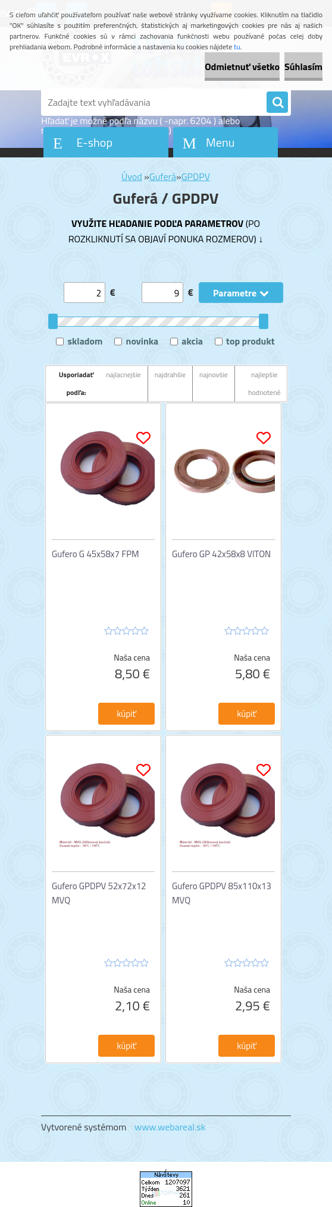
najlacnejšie (123, 374)
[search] (277, 102)
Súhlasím (303, 66)
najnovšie (213, 374)
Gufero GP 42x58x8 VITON (221, 554)
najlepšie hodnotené (264, 383)
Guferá (162, 176)
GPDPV (195, 176)
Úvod (131, 176)
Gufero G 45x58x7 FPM (95, 554)
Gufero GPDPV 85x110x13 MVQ (221, 893)
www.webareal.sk (170, 1127)
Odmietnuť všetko (242, 66)
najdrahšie (170, 374)
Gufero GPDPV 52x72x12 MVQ (99, 893)
